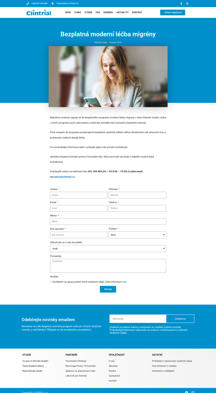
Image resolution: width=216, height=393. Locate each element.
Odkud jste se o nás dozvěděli (66, 242)
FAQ (98, 12)
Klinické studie (101, 42)
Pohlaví (113, 228)
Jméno (54, 189)
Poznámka (55, 256)
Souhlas (54, 276)
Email (53, 202)
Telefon (113, 202)
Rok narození (57, 228)
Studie (88, 12)
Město (54, 215)
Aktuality (122, 12)
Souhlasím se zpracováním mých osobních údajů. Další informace (89, 281)
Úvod (68, 12)
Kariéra (108, 12)
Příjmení (113, 189)
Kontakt (137, 12)
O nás (77, 12)
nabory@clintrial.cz (64, 176)
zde (124, 281)
